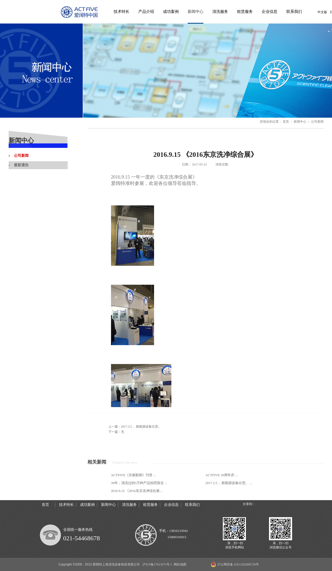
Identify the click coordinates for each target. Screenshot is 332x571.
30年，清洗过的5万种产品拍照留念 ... (139, 483)
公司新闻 (317, 121)
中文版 (322, 12)
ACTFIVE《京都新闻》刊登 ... (133, 475)
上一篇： (134, 426)
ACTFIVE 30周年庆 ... (221, 475)
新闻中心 (300, 121)
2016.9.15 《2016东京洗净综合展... (136, 491)
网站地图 (179, 564)
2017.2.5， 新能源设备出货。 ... (228, 483)
